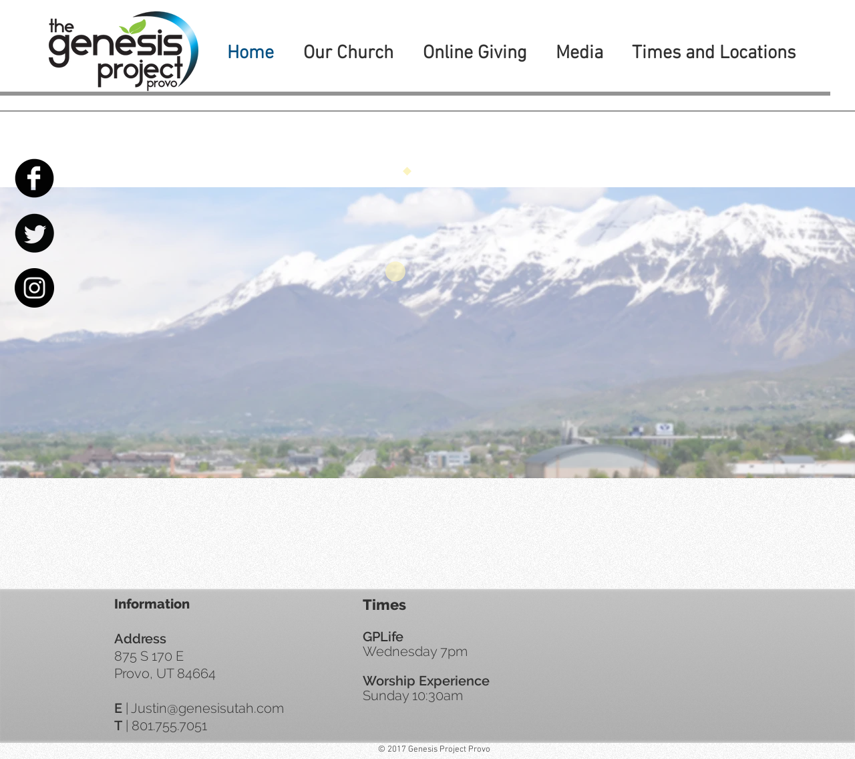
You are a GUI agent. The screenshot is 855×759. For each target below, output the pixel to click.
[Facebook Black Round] (34, 178)
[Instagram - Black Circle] (34, 288)
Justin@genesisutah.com (207, 708)
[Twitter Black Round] (34, 233)
